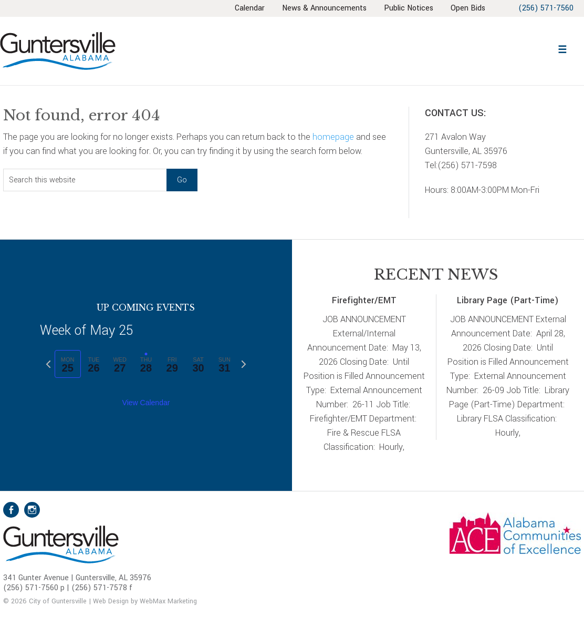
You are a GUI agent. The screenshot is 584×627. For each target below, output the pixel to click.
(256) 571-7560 (545, 8)
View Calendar (146, 402)
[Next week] (243, 364)
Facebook (11, 510)
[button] (562, 48)
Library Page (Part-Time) (508, 300)
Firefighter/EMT (364, 300)
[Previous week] (48, 364)
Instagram (32, 510)
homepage (333, 137)
